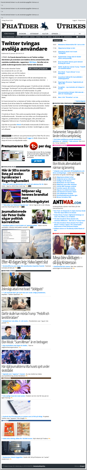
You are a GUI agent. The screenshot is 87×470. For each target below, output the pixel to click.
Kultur (45, 34)
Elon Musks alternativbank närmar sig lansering (67, 165)
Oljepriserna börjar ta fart (66, 48)
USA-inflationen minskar (65, 193)
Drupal (82, 466)
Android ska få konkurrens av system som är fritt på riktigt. (23, 416)
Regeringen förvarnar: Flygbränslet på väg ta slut (70, 82)
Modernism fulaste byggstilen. (13, 457)
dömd (19, 125)
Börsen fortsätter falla (64, 197)
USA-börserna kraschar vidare (66, 192)
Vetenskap (34, 34)
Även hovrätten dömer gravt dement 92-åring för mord (70, 62)
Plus (65, 40)
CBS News (32, 62)
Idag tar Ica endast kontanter (66, 190)
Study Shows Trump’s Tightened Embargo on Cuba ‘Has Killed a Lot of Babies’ (69, 216)
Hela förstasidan (8, 37)
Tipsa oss (81, 37)
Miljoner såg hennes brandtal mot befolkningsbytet (35, 196)
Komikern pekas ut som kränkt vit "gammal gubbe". (20, 225)
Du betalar (56, 37)
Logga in (30, 138)
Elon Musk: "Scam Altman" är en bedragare (69, 72)
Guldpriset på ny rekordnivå (66, 179)
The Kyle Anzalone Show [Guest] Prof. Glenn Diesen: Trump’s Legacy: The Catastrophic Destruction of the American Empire (68, 224)
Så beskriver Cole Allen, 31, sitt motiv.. (15, 321)
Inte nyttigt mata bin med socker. (14, 396)
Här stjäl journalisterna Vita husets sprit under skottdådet (25, 368)
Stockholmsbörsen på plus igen (67, 195)
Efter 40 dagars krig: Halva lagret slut (25, 262)
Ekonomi (22, 34)
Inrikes (32, 37)
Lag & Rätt (25, 37)
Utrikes (38, 37)
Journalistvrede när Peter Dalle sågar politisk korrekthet (14, 216)
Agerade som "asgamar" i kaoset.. (14, 374)
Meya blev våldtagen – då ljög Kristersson (67, 259)
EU (62, 37)
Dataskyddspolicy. (39, 466)
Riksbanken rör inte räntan (66, 182)
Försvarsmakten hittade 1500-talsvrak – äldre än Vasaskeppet (71, 93)
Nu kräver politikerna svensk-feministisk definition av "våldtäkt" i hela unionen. (67, 140)
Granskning (68, 37)
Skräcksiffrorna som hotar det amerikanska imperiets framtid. (24, 266)
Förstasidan (9, 34)
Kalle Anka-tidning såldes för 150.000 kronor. (18, 438)
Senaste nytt (58, 40)
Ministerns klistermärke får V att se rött (71, 44)
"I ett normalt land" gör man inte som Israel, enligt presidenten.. (24, 292)
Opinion (55, 34)
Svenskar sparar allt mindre (66, 188)
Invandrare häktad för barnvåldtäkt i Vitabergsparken (70, 77)
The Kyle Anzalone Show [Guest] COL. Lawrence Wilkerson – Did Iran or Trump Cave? (69, 219)
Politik (44, 37)
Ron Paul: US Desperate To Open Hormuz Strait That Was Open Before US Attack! (69, 212)
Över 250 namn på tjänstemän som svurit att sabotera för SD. (23, 184)
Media (50, 37)
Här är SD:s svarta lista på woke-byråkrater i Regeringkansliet (16, 175)
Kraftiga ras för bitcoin (64, 181)
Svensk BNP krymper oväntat (66, 186)
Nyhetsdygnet (80, 101)
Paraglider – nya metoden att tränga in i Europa (71, 88)
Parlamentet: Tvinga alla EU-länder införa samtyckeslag (69, 57)
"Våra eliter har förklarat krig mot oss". (16, 205)
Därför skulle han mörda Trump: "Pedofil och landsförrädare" (71, 67)
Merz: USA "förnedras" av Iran (68, 97)
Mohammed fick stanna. (62, 266)
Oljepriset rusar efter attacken (67, 184)
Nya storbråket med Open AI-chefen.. (15, 345)
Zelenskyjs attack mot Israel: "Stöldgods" (67, 52)
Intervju (18, 37)
